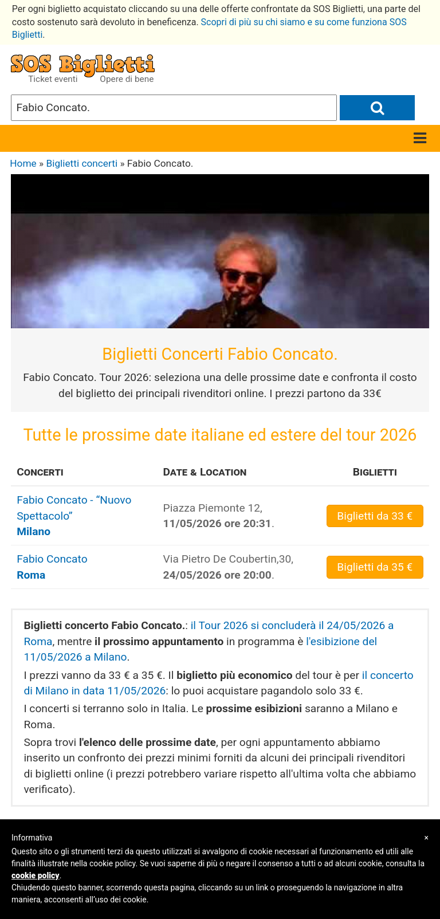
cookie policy (35, 875)
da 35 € (374, 567)
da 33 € (374, 516)
